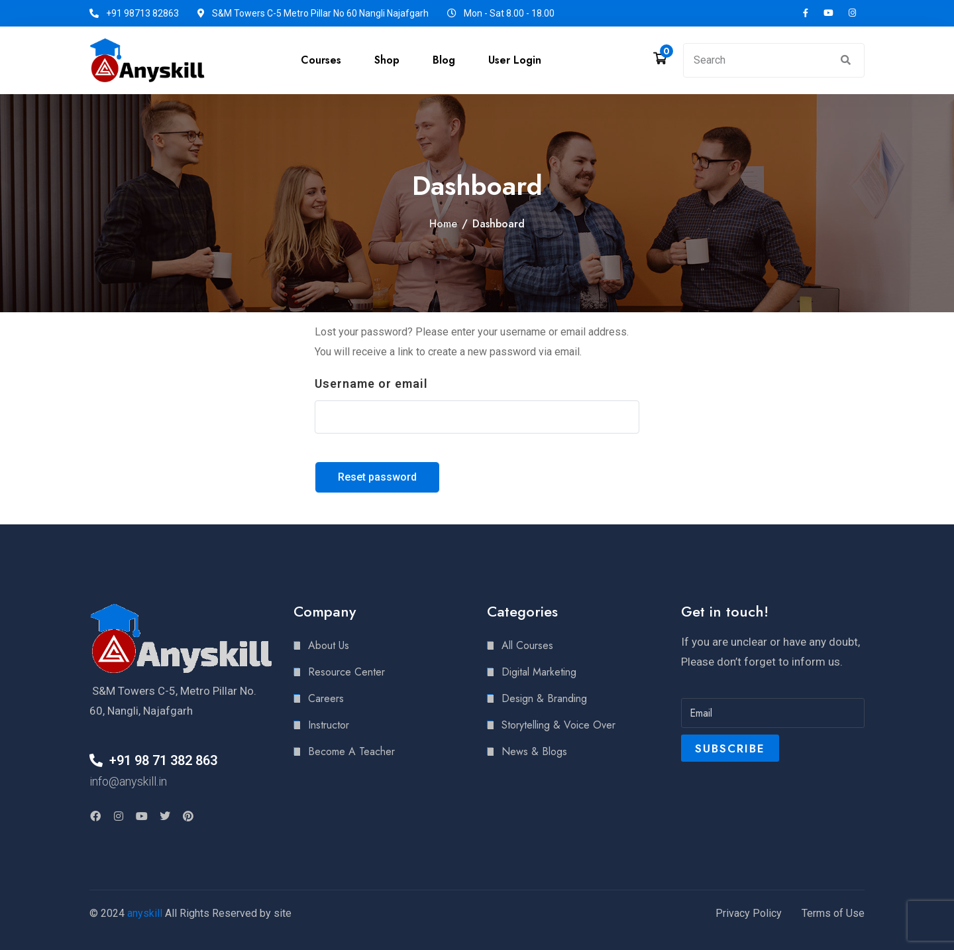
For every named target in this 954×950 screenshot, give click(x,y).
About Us (328, 645)
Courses (321, 60)
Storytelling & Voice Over (558, 725)
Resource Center (346, 672)
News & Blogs (534, 751)
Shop (386, 60)
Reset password (377, 477)
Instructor (328, 725)
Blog (444, 60)
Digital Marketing (539, 672)
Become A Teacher (351, 751)
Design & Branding (544, 698)
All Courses (527, 645)
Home (443, 223)
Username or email (371, 383)
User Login (514, 60)
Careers (326, 698)
